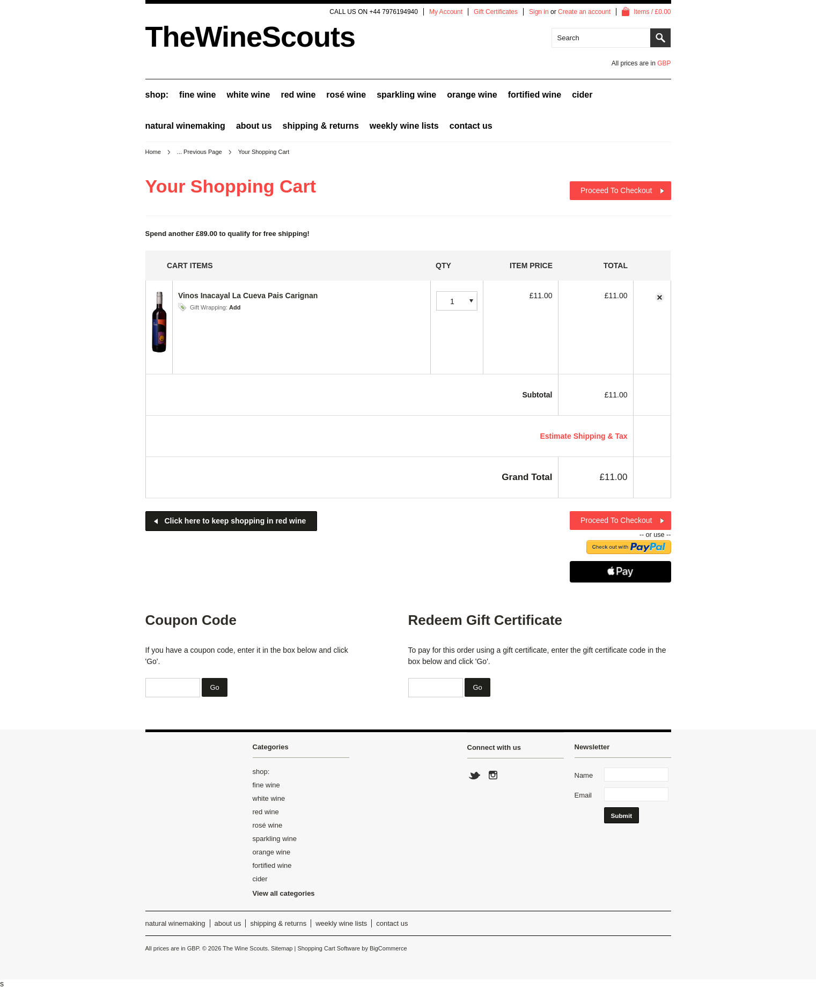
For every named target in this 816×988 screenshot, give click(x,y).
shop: (157, 94)
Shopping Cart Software (328, 948)
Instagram (492, 775)
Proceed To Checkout (616, 190)
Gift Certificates (496, 12)
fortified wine (535, 94)
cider (582, 94)
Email (583, 795)
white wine (248, 94)
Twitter (474, 775)
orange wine (472, 94)
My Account (445, 12)
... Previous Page (199, 152)
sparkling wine (406, 94)
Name (584, 775)
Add (234, 307)
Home (153, 152)
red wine (298, 94)
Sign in (539, 12)
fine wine (197, 94)
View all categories (284, 893)
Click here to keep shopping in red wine (235, 521)
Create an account (584, 12)
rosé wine (346, 94)
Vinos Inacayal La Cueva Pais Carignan (248, 295)
